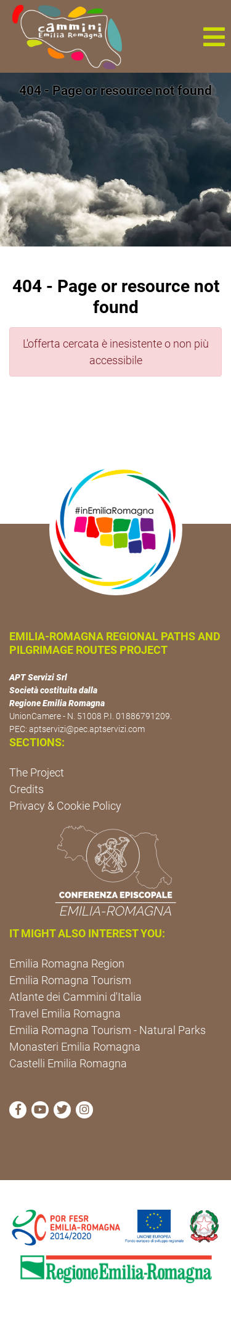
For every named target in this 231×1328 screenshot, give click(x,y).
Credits (26, 789)
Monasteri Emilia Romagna (74, 1046)
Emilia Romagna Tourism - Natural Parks (107, 1030)
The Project (36, 772)
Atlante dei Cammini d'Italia (75, 996)
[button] (213, 36)
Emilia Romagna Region (66, 963)
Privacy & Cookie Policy (65, 805)
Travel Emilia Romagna (65, 1013)
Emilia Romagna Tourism (70, 980)
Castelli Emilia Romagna (68, 1063)
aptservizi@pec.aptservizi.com (87, 729)
